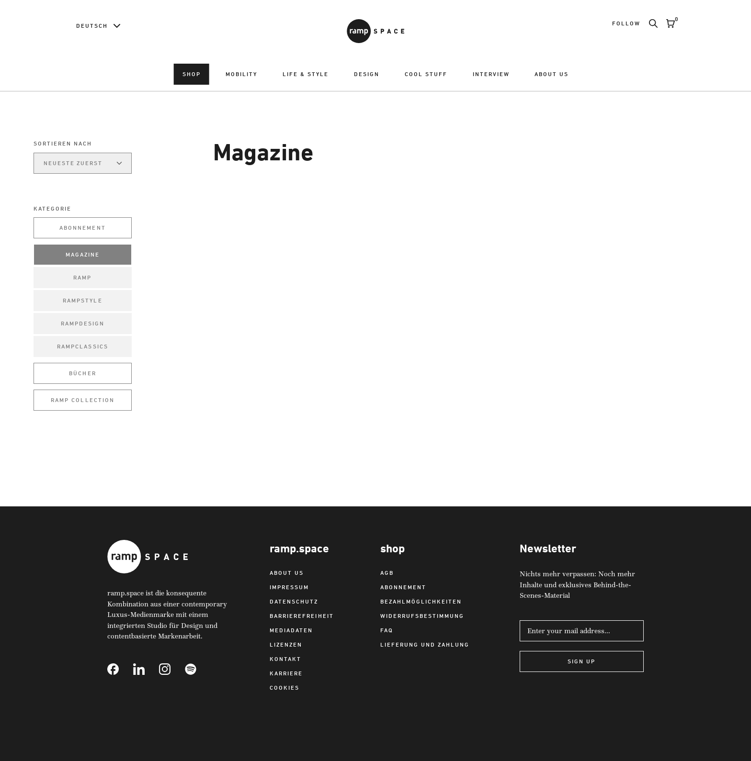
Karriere (286, 673)
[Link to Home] (375, 31)
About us (552, 74)
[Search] (649, 23)
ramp (82, 277)
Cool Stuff (426, 74)
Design (366, 74)
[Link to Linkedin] (146, 669)
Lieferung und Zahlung (424, 644)
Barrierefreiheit (301, 615)
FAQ (386, 630)
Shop (191, 74)
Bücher (82, 373)
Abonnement (82, 227)
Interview (491, 74)
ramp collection (82, 399)
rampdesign (82, 323)
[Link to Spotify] (198, 669)
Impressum (289, 587)
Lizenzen (286, 644)
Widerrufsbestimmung (422, 615)
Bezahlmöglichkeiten (421, 601)
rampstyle (82, 300)
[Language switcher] (98, 26)
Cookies (284, 687)
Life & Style (306, 74)
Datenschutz (294, 601)
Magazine (83, 254)
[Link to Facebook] (120, 669)
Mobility (241, 74)
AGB (387, 572)
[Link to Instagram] (172, 669)
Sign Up (581, 661)
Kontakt (285, 658)
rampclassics (82, 346)
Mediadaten (291, 630)
